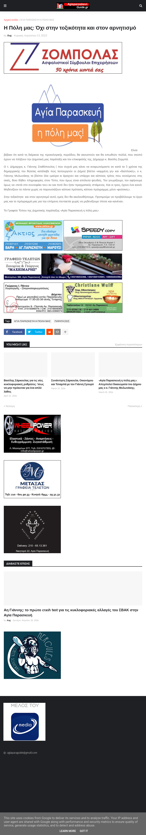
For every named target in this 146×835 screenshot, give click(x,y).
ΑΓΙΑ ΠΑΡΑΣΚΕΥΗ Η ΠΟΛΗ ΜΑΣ (37, 19)
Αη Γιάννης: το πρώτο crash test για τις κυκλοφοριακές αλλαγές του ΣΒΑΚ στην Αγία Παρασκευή (71, 612)
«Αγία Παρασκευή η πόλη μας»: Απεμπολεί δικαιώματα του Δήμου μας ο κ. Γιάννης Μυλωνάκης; (120, 384)
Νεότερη (10, 406)
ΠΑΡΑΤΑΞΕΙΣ (62, 321)
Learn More (68, 831)
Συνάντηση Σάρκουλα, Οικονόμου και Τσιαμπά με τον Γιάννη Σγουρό (72, 382)
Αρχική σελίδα (11, 19)
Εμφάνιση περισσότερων (128, 344)
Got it (84, 831)
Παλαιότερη (134, 406)
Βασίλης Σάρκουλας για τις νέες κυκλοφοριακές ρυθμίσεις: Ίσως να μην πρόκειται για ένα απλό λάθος (24, 386)
